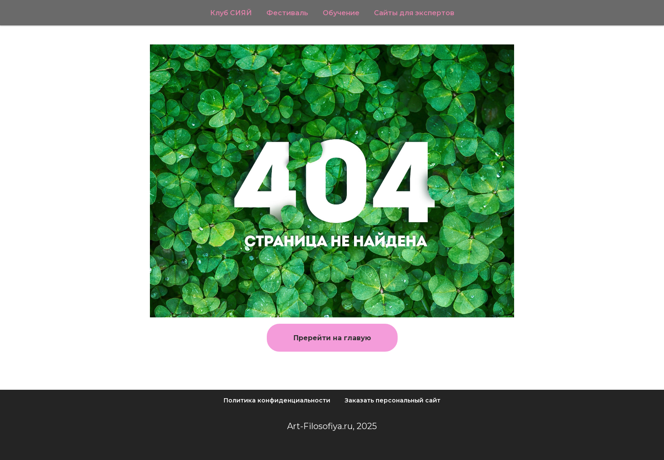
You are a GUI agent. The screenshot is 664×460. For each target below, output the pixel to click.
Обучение (341, 13)
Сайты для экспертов (414, 13)
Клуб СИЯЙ (231, 13)
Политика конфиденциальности (277, 400)
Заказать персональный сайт (392, 400)
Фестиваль (287, 13)
